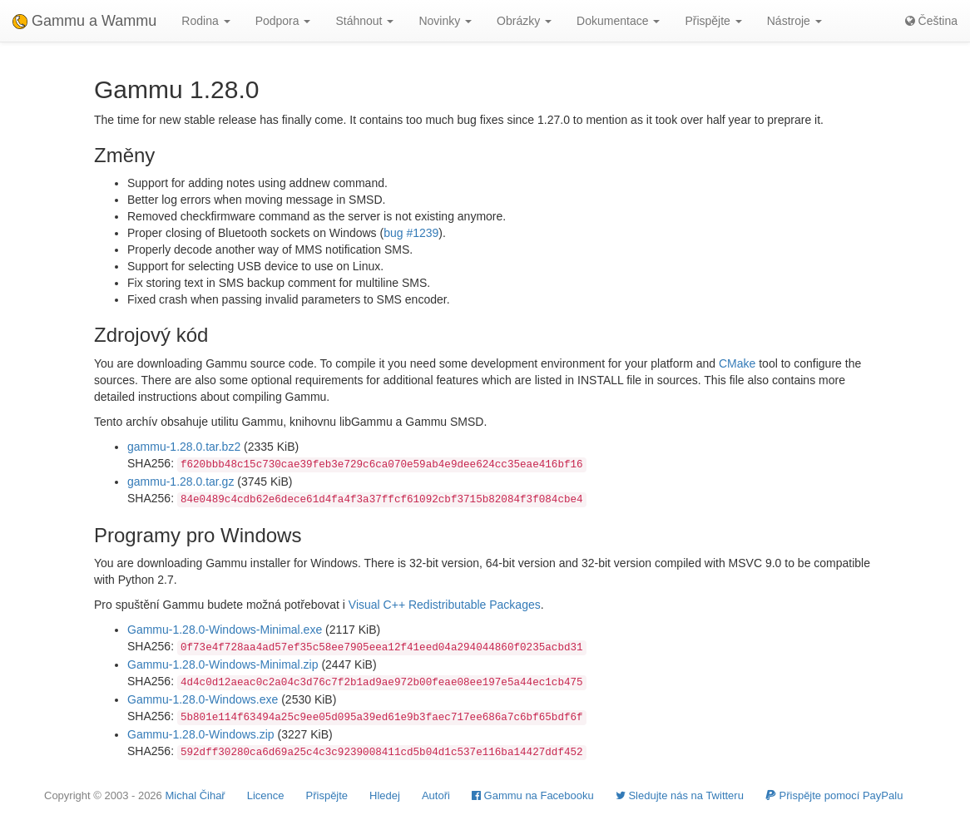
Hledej (384, 795)
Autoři (436, 795)
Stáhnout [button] (364, 20)
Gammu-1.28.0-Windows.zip (201, 734)
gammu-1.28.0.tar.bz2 (183, 446)
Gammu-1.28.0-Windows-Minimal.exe (224, 629)
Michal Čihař (195, 795)
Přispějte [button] (713, 20)
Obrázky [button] (524, 20)
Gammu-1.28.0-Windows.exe (202, 699)
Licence (266, 795)
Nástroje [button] (794, 20)
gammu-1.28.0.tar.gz (180, 481)
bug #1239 (411, 233)
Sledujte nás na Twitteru (680, 795)
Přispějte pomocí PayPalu (834, 795)
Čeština (931, 20)
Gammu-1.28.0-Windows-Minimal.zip (223, 664)
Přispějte (327, 795)
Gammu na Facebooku (533, 795)
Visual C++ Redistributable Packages (445, 604)
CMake (737, 363)
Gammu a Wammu (84, 20)
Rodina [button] (205, 20)
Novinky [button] (445, 20)
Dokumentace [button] (618, 20)
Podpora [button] (283, 20)
